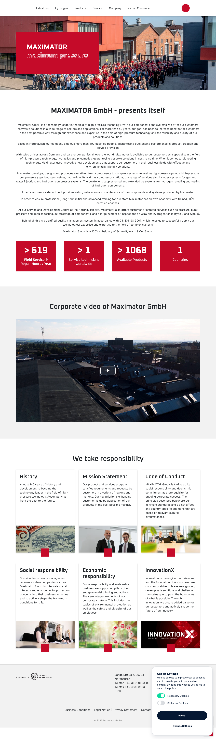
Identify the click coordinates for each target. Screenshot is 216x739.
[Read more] (45, 552)
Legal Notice (102, 710)
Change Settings (182, 725)
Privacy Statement (125, 710)
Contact (146, 710)
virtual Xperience (139, 8)
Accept (182, 715)
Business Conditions (77, 710)
